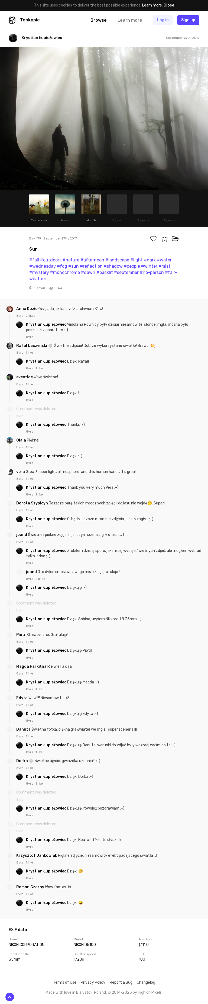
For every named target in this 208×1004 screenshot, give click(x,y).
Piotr (21, 634)
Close (169, 5)
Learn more (152, 5)
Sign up (188, 20)
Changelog (146, 982)
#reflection (91, 266)
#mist (164, 266)
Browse (98, 20)
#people (132, 266)
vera (21, 471)
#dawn (88, 272)
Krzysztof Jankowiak (37, 855)
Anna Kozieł (27, 308)
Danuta (23, 729)
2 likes (30, 316)
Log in (163, 20)
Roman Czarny (30, 887)
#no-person (152, 272)
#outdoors (50, 260)
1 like (29, 352)
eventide (25, 377)
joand (22, 534)
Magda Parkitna (31, 666)
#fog (62, 266)
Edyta (22, 698)
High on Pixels (150, 992)
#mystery (39, 272)
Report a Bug (121, 982)
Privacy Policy (93, 982)
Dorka (22, 761)
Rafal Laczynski (32, 345)
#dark (150, 260)
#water (164, 260)
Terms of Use (64, 982)
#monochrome (65, 272)
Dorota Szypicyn (32, 503)
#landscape (117, 260)
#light (136, 260)
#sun (73, 266)
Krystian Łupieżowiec (46, 324)
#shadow (113, 266)
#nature (71, 260)
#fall (34, 260)
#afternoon (92, 260)
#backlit (104, 272)
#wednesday (42, 266)
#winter (149, 266)
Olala (21, 440)
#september (126, 272)
